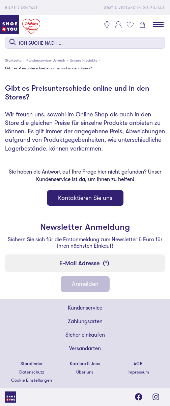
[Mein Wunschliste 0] (130, 24)
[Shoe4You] (10, 396)
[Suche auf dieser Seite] (85, 43)
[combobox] (85, 43)
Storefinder (32, 363)
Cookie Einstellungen (31, 380)
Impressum (138, 372)
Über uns (84, 372)
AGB (138, 363)
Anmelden (85, 283)
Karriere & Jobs (85, 363)
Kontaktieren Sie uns (85, 198)
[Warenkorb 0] (142, 24)
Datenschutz (31, 372)
